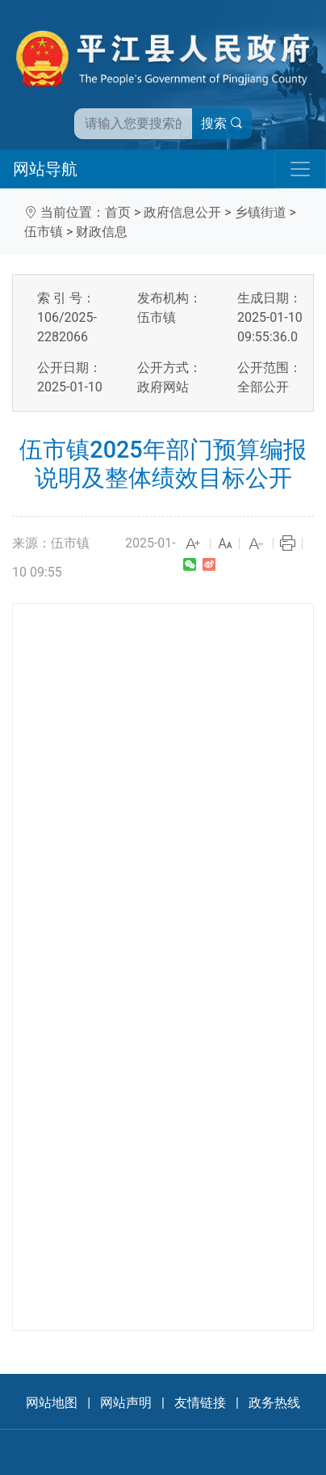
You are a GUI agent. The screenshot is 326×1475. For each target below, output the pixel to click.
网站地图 (51, 1402)
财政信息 (101, 231)
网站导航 (45, 169)
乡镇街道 (260, 212)
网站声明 (126, 1402)
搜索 (222, 123)
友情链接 (200, 1402)
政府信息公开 (182, 212)
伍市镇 (43, 231)
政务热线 (274, 1402)
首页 (118, 212)
